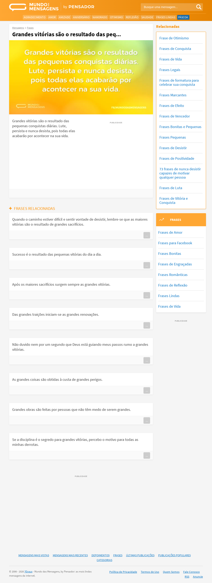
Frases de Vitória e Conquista (173, 200)
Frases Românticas (173, 274)
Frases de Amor (170, 232)
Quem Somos (171, 572)
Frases (117, 555)
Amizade (64, 17)
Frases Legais (169, 69)
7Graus (28, 571)
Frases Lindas (165, 17)
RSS (187, 576)
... (147, 235)
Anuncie (198, 576)
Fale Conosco (191, 572)
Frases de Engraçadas (175, 264)
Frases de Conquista (175, 48)
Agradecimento (34, 17)
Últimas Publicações (140, 555)
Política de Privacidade (123, 572)
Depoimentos (101, 555)
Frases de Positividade (176, 158)
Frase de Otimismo (174, 38)
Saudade (147, 17)
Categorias (104, 560)
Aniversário (81, 17)
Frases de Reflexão (172, 285)
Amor (52, 17)
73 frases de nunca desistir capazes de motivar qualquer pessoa (180, 173)
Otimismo (116, 17)
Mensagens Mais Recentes (70, 555)
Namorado (100, 17)
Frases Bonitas (169, 253)
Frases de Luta (170, 187)
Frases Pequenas (172, 137)
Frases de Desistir (173, 147)
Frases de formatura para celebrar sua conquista (179, 82)
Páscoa (183, 17)
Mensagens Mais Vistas (33, 555)
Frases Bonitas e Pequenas (180, 126)
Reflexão (132, 17)
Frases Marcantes (173, 95)
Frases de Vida (170, 59)
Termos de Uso (150, 572)
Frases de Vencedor (174, 116)
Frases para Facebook (175, 243)
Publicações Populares (174, 555)
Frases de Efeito (171, 105)
